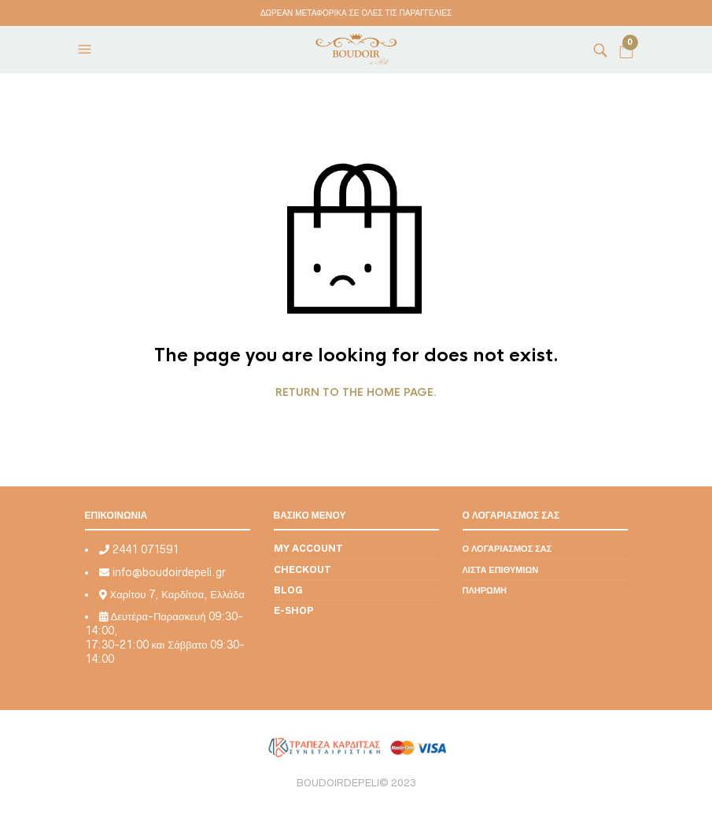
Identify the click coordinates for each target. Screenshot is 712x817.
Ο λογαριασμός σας (507, 548)
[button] (86, 49)
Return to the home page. (356, 392)
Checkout (302, 569)
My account (308, 548)
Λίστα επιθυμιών (501, 569)
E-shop (294, 610)
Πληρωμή (485, 590)
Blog (288, 590)
